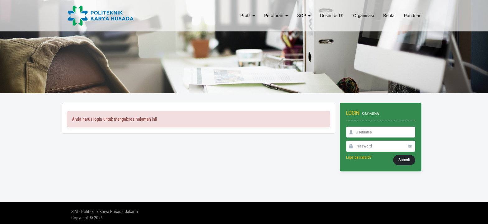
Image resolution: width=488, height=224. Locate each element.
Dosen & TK (332, 15)
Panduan (412, 15)
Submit (404, 160)
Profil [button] (247, 15)
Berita (389, 15)
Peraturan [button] (276, 15)
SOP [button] (304, 15)
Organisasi (363, 15)
